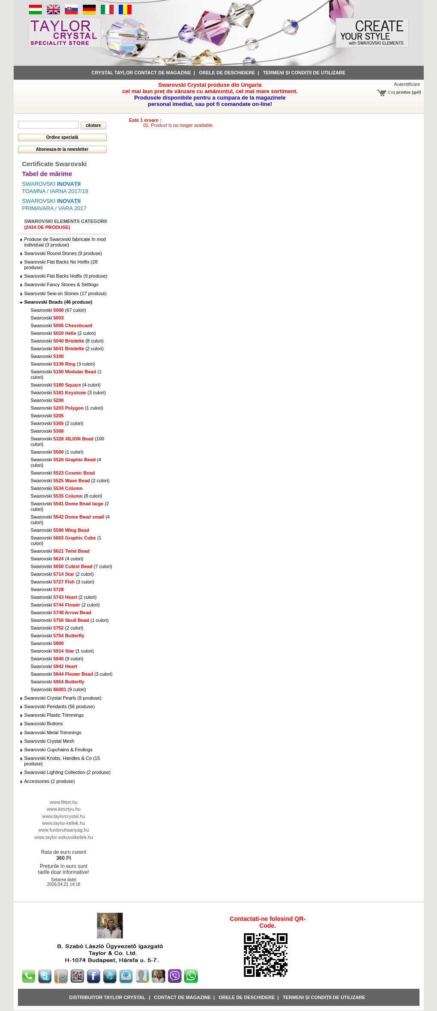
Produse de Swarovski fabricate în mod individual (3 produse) (65, 242)
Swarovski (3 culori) (63, 363)
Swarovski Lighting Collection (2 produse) (67, 772)
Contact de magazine (182, 997)
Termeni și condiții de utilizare (304, 72)
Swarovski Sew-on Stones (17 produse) (65, 293)
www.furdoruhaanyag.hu (63, 829)
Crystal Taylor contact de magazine (141, 72)
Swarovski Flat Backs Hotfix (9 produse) (66, 275)
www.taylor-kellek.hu (63, 823)
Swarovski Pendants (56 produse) (59, 706)
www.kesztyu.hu (64, 809)
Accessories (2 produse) (49, 781)
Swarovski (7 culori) (71, 566)
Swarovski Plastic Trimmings (54, 715)
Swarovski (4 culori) (66, 384)
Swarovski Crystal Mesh (49, 741)
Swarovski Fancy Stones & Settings (61, 284)
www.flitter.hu (64, 802)
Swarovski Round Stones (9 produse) (63, 253)
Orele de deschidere (227, 72)
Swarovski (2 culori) (63, 333)
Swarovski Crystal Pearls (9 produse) (63, 697)
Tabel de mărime (47, 173)
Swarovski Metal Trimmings (53, 732)
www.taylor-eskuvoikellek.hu (63, 837)
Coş (392, 92)
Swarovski (47, 317)
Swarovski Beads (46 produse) (58, 302)
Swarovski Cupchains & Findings (58, 749)
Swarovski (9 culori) (57, 658)
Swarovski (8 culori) (67, 340)
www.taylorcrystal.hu (63, 816)
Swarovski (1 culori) (67, 407)
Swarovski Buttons (43, 723)
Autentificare (407, 84)
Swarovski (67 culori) (58, 310)
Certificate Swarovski (54, 163)
